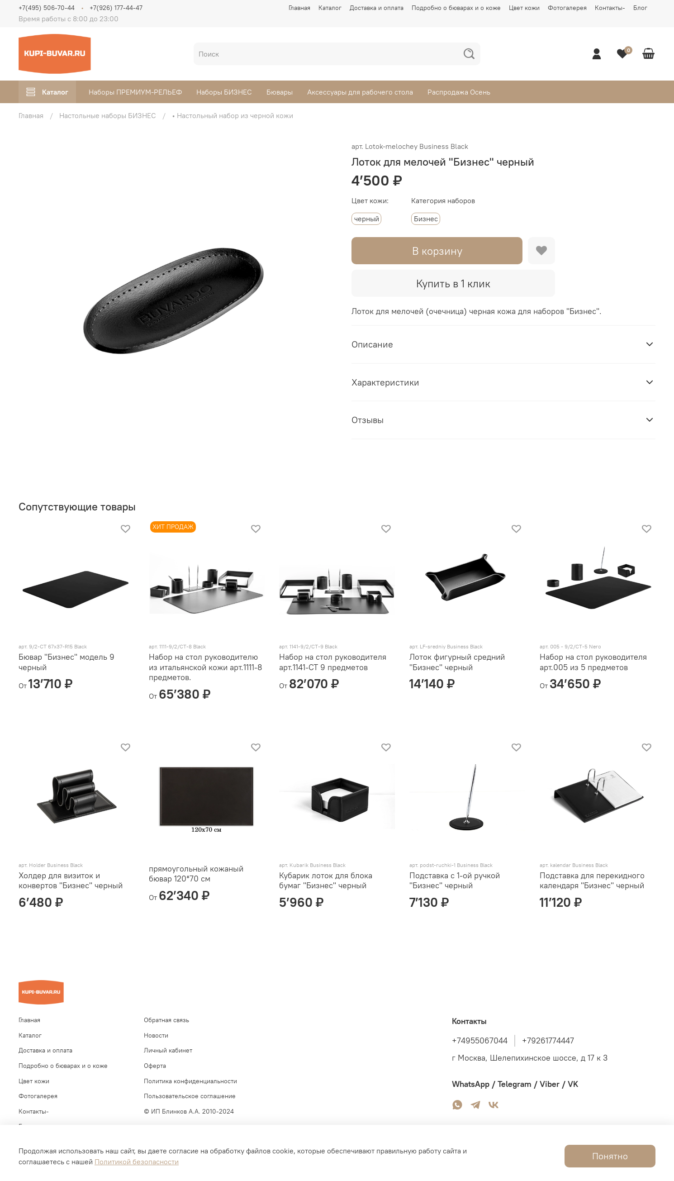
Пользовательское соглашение (190, 1096)
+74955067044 (480, 1041)
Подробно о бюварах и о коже (456, 8)
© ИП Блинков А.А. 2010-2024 (189, 1111)
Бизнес (426, 218)
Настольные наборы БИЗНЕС (107, 115)
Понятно (610, 1156)
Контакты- (610, 8)
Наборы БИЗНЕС (224, 91)
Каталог (330, 8)
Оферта (155, 1066)
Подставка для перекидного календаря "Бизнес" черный (592, 880)
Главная (299, 8)
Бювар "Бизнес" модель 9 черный (66, 662)
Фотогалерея (567, 8)
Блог (640, 8)
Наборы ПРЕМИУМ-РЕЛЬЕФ (135, 91)
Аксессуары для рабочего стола (360, 91)
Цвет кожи (524, 8)
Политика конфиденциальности (190, 1081)
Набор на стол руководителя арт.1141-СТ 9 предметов (332, 662)
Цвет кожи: (370, 200)
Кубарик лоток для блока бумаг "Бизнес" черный (325, 880)
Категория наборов (443, 200)
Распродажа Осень (458, 91)
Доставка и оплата (376, 8)
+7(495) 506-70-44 (47, 8)
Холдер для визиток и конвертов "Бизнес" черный (71, 880)
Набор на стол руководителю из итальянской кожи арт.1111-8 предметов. (205, 667)
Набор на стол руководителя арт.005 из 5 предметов (593, 662)
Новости (156, 1035)
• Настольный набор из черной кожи (232, 115)
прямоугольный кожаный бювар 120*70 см (196, 873)
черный (366, 218)
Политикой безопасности (137, 1161)
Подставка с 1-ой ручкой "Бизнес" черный (454, 880)
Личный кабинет (168, 1050)
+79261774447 (548, 1041)
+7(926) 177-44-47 (116, 8)
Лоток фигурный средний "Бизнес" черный (457, 662)
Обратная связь (166, 1020)
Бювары (279, 91)
